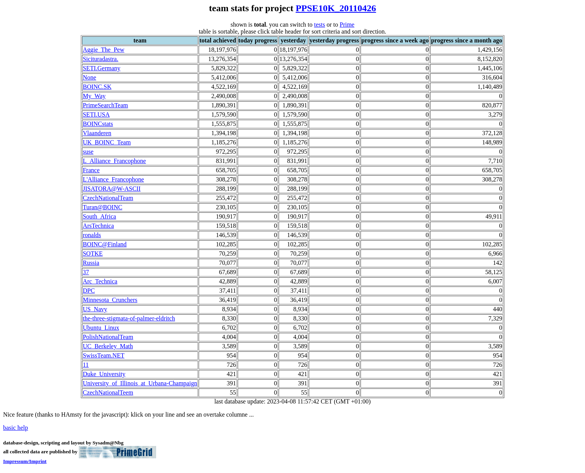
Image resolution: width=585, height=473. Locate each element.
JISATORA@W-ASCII (112, 188)
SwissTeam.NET (103, 355)
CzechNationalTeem (108, 392)
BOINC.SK (97, 86)
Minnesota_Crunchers (110, 300)
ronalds (92, 235)
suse (88, 151)
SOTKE (93, 253)
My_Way (94, 96)
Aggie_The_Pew (103, 49)
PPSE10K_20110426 (336, 8)
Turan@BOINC (102, 207)
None (89, 77)
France (91, 170)
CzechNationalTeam (108, 198)
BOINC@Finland (104, 244)
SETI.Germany (101, 68)
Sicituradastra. (100, 59)
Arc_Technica (100, 281)
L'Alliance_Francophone (113, 179)
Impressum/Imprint (25, 461)
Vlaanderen (97, 133)
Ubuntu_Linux (101, 327)
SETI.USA (96, 114)
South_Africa (99, 216)
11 (85, 364)
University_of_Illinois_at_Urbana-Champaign (140, 383)
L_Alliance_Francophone (114, 161)
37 (86, 272)
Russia (91, 262)
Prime (347, 24)
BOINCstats (98, 123)
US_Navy (95, 309)
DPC (89, 290)
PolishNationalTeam (108, 337)
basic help (15, 427)
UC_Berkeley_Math (108, 346)
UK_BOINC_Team (107, 142)
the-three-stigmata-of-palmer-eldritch (129, 318)
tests (319, 24)
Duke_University (104, 374)
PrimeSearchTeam (105, 105)
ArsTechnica (98, 225)
